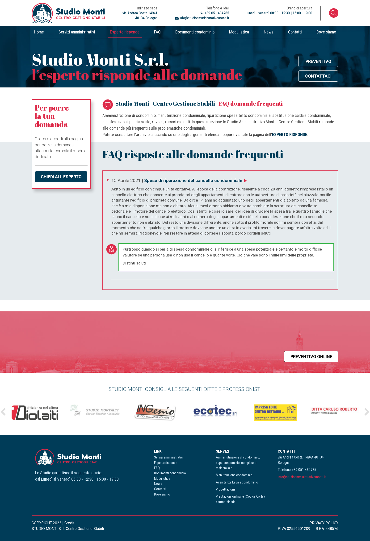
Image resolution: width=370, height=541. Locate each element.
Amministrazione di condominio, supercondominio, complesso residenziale (238, 462)
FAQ (157, 31)
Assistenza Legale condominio (237, 482)
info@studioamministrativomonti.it (302, 477)
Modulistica (239, 31)
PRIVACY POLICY (323, 523)
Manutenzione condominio (234, 475)
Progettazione (225, 489)
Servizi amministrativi (77, 31)
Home (39, 31)
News (268, 31)
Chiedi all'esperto (61, 176)
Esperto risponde (124, 31)
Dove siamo (326, 31)
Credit (69, 523)
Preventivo (318, 61)
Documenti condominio (194, 31)
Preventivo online (311, 356)
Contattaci (318, 76)
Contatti (295, 31)
